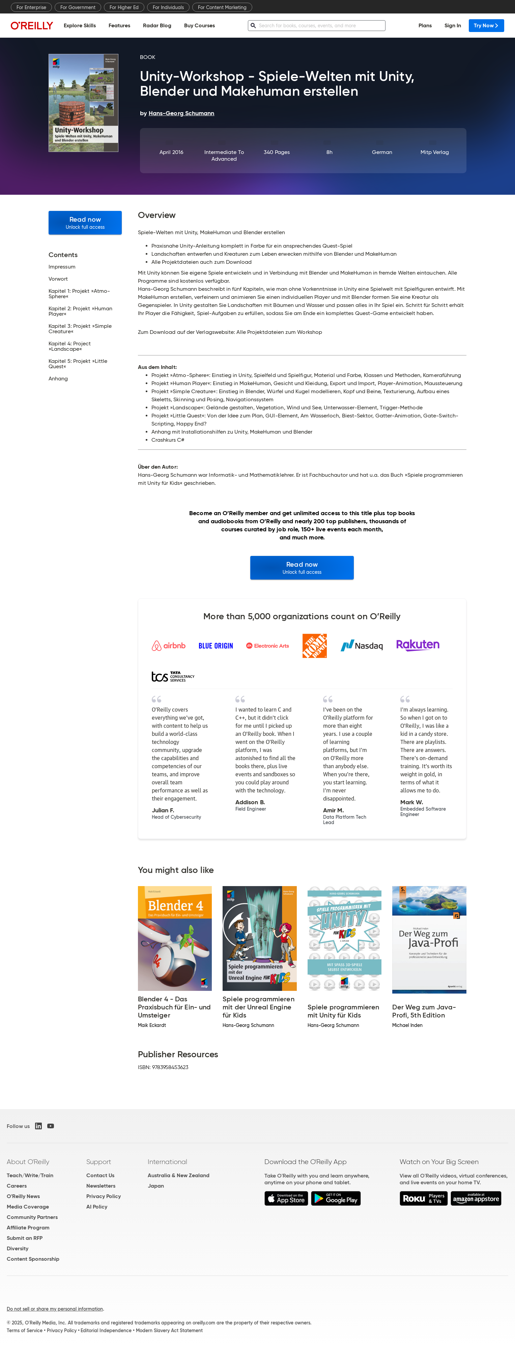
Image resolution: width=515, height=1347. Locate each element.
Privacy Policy (103, 1196)
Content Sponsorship (33, 1258)
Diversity (17, 1248)
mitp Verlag (435, 152)
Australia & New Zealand (178, 1175)
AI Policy (96, 1206)
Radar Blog (157, 25)
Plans (425, 25)
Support (98, 1162)
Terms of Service (24, 1330)
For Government (77, 7)
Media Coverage (28, 1206)
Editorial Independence (106, 1330)
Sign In (453, 25)
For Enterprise (31, 7)
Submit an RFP (24, 1238)
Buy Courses (199, 25)
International (167, 1162)
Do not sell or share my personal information (55, 1309)
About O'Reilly (28, 1162)
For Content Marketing (222, 7)
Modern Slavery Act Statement (169, 1330)
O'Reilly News (23, 1196)
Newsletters (100, 1185)
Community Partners (32, 1217)
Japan (156, 1185)
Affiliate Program (28, 1227)
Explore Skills (80, 25)
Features (119, 25)
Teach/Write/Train (30, 1175)
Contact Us (100, 1175)
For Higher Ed (124, 7)
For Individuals (168, 7)
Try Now (486, 25)
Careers (17, 1185)
